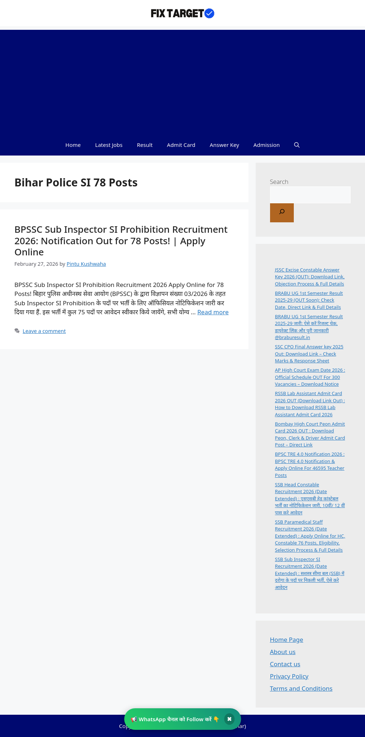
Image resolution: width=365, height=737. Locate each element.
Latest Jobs (109, 144)
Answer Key (224, 144)
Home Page (287, 639)
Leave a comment (44, 331)
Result (145, 144)
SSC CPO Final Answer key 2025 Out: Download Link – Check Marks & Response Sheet (309, 353)
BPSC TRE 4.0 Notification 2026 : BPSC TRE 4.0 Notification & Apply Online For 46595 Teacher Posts (310, 464)
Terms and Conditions (301, 688)
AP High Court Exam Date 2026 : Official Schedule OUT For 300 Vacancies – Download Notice (310, 377)
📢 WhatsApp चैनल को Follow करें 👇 (175, 719)
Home (73, 144)
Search (279, 181)
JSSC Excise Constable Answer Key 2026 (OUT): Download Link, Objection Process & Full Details (310, 276)
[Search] (282, 212)
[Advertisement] (182, 80)
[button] (297, 145)
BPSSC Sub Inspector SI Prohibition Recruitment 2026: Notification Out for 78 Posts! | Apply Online (121, 240)
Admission (267, 144)
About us (283, 652)
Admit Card (181, 144)
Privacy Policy (289, 676)
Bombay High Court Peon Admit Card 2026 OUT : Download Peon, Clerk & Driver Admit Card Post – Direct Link (310, 434)
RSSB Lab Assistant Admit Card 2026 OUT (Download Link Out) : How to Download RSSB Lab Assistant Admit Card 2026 (310, 404)
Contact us (285, 664)
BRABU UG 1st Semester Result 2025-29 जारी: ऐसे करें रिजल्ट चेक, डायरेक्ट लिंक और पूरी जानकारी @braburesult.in (309, 327)
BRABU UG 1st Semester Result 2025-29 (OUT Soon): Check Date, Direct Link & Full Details (309, 300)
